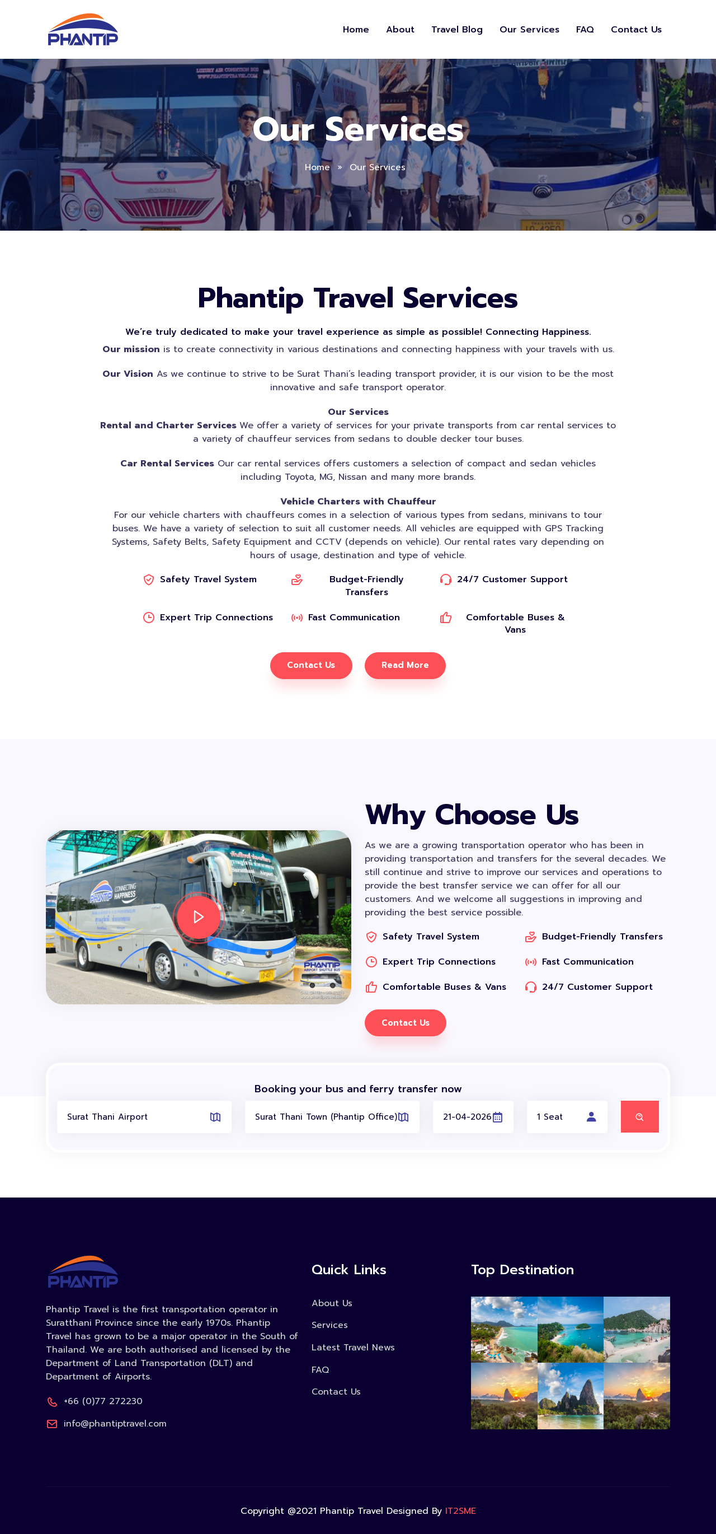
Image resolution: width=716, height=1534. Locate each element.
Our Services (529, 29)
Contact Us (636, 29)
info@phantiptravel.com (106, 1423)
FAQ (585, 29)
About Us (332, 1303)
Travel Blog (457, 29)
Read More (406, 665)
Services (330, 1325)
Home (356, 29)
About (400, 29)
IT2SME (460, 1510)
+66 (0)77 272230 (94, 1401)
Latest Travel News (353, 1347)
